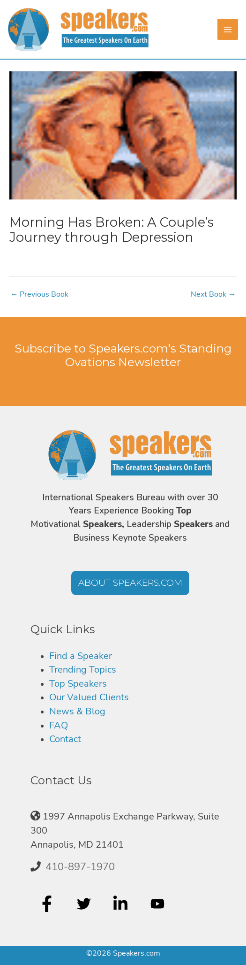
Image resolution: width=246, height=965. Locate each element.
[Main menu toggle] (235, 29)
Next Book (213, 294)
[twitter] (85, 903)
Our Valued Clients (89, 697)
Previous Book (39, 294)
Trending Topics (82, 669)
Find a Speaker (80, 656)
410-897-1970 (80, 867)
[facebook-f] (48, 903)
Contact (65, 739)
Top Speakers (78, 683)
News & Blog (77, 711)
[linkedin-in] (121, 903)
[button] (130, 583)
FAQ (58, 725)
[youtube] (158, 903)
